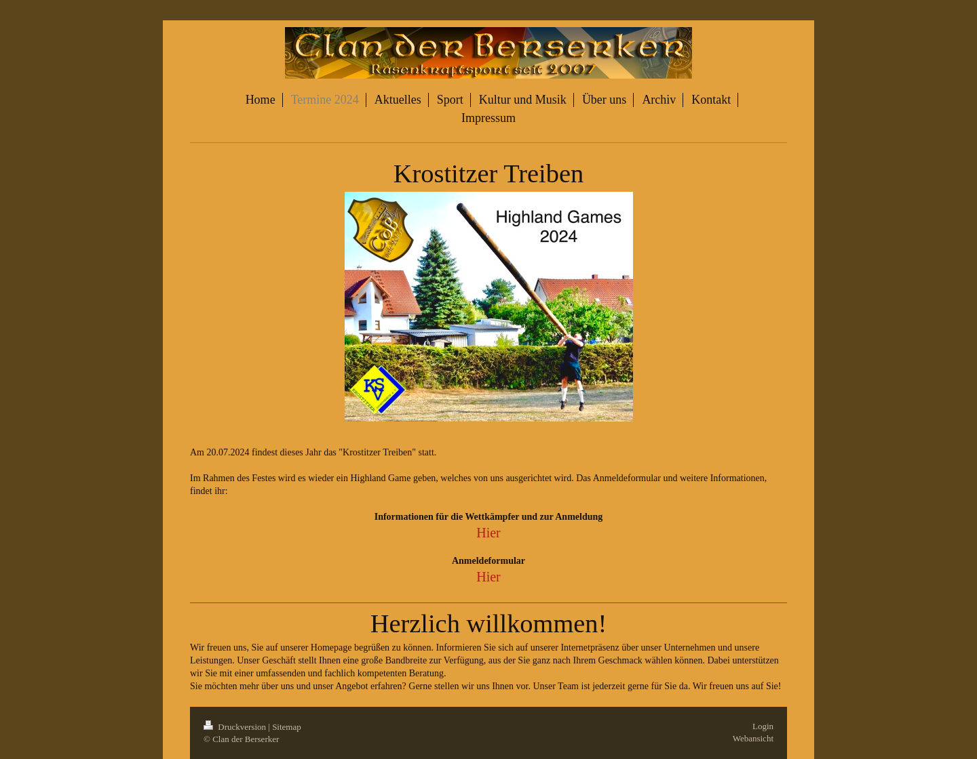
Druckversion (236, 727)
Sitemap (286, 727)
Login (762, 726)
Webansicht (753, 738)
